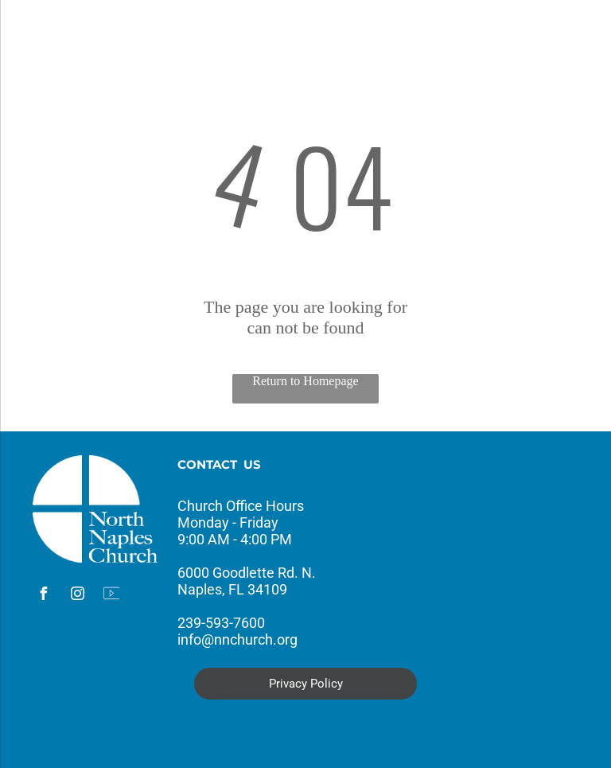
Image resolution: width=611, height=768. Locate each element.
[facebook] (43, 595)
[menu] (35, 34)
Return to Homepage (305, 381)
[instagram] (77, 595)
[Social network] (111, 595)
